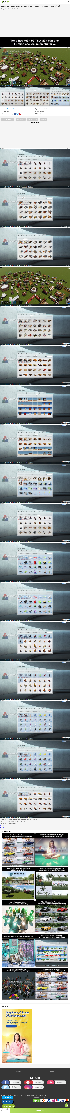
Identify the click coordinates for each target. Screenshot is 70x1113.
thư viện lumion (20, 119)
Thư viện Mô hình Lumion (23, 9)
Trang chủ (3, 9)
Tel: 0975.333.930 (8, 1106)
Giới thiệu (18, 1071)
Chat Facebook (7, 1102)
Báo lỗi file (40, 114)
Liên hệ (52, 1071)
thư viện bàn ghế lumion (7, 119)
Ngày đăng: (38, 109)
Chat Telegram (7, 1097)
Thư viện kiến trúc (12, 109)
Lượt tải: (4, 111)
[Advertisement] (35, 24)
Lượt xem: (38, 111)
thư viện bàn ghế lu (32, 119)
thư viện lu (43, 119)
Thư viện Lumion (12, 9)
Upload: (4, 109)
